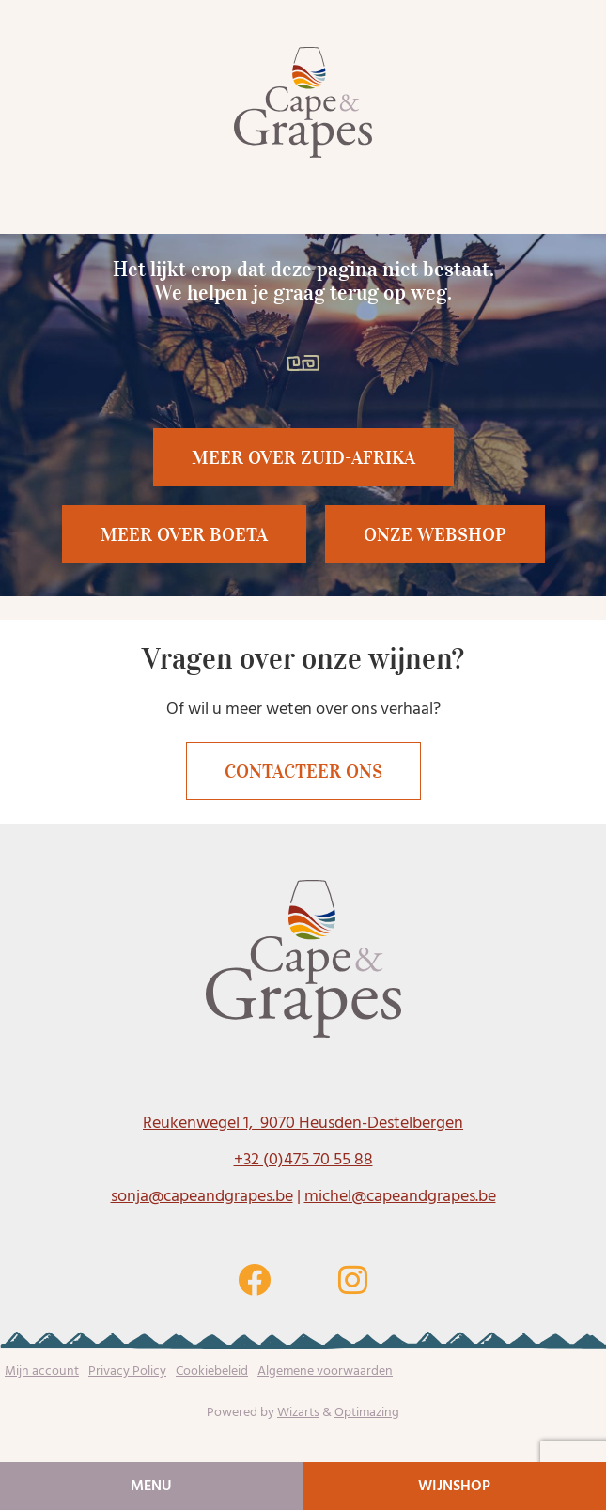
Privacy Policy (127, 1370)
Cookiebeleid (212, 1370)
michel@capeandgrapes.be (400, 1196)
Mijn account (42, 1370)
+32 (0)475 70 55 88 (303, 1159)
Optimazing (366, 1412)
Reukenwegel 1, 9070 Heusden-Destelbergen (303, 1122)
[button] (184, 534)
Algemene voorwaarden (325, 1370)
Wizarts (298, 1412)
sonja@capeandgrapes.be (202, 1196)
